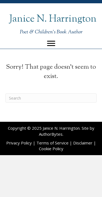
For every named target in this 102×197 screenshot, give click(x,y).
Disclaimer (82, 143)
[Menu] (51, 43)
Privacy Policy (19, 143)
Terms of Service (52, 143)
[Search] (51, 98)
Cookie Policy (51, 148)
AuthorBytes (51, 134)
